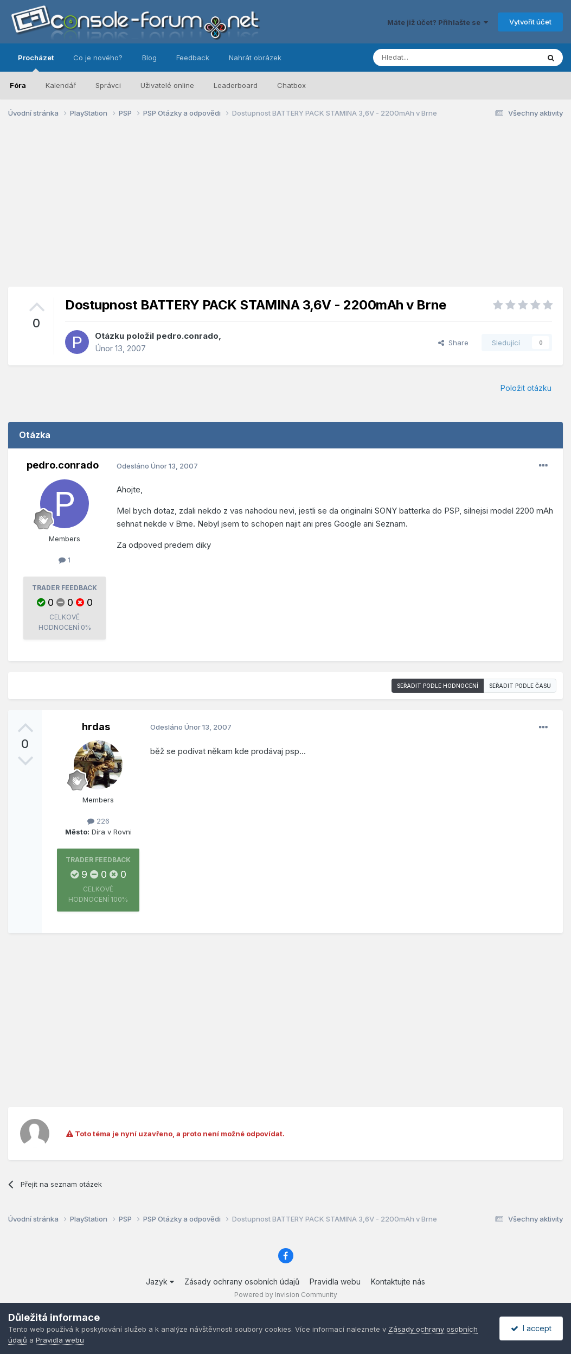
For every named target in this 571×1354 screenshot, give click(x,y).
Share (453, 342)
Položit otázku (526, 388)
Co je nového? (98, 57)
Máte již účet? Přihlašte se (437, 22)
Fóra (18, 85)
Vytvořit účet (530, 21)
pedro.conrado (187, 336)
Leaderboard (236, 85)
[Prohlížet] (429, 57)
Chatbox (291, 85)
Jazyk (160, 1281)
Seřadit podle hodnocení (437, 685)
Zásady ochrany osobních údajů (241, 1281)
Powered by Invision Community (285, 1294)
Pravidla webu (335, 1281)
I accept (531, 1328)
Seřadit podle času (520, 685)
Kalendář (61, 85)
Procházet (36, 62)
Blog (149, 57)
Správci (108, 85)
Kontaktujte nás (398, 1281)
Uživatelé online (167, 85)
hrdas (96, 726)
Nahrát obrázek (255, 57)
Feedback (192, 57)
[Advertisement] (285, 211)
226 (98, 821)
